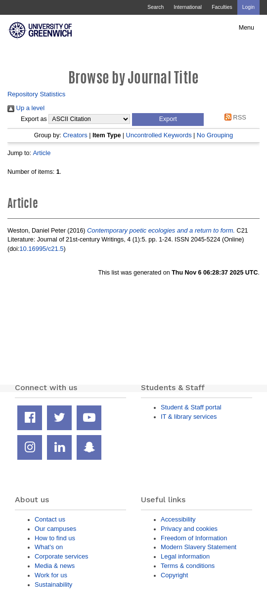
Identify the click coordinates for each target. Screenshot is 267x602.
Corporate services (62, 556)
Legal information (185, 556)
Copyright (174, 575)
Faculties (222, 7)
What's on (49, 547)
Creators (75, 135)
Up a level (25, 108)
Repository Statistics (36, 94)
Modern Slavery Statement (198, 547)
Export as (34, 119)
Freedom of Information (194, 538)
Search (155, 7)
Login (248, 7)
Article (41, 153)
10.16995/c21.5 (41, 248)
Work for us (51, 575)
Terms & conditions (188, 565)
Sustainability (53, 584)
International (188, 7)
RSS (233, 117)
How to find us (55, 538)
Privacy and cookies (189, 528)
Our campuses (55, 528)
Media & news (55, 565)
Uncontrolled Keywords (159, 135)
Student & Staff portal (191, 407)
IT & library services (189, 416)
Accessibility (178, 519)
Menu (246, 27)
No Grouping (215, 135)
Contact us (50, 519)
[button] (168, 119)
